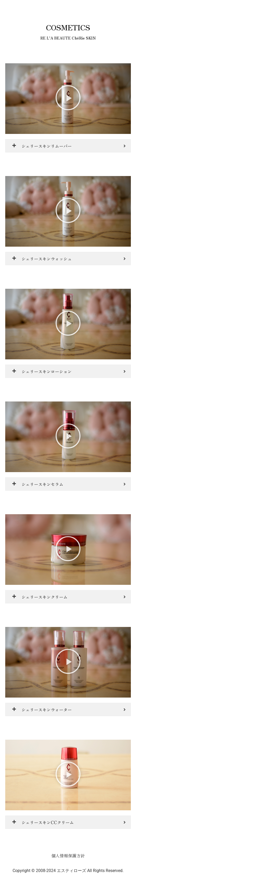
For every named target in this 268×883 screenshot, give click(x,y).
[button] (68, 99)
